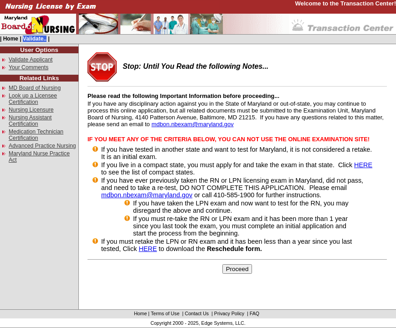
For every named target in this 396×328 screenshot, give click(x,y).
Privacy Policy (229, 313)
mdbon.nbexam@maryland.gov (192, 124)
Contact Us (197, 313)
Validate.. (34, 39)
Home (10, 39)
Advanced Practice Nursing (42, 146)
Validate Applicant (30, 59)
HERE (363, 165)
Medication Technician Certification (36, 134)
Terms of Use (165, 313)
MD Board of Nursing (35, 88)
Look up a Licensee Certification (33, 98)
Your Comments (28, 67)
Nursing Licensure (31, 110)
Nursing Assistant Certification (30, 120)
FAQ (254, 313)
